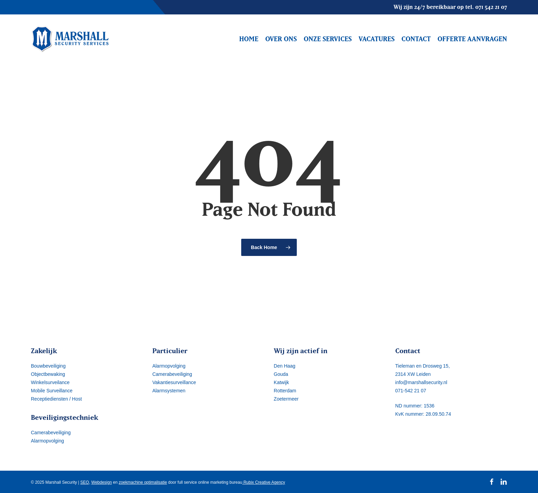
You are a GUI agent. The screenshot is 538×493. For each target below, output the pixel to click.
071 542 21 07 (491, 7)
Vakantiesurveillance (174, 382)
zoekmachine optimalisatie (143, 482)
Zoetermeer (286, 399)
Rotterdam (285, 390)
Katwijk (281, 382)
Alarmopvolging (47, 441)
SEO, (85, 482)
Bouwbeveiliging (48, 366)
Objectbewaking (48, 374)
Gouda (281, 374)
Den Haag (284, 366)
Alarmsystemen (168, 390)
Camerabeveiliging (51, 432)
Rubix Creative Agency (263, 482)
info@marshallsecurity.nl (421, 382)
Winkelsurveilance (50, 382)
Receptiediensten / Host (56, 399)
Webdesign (101, 482)
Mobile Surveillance (51, 390)
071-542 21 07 (410, 390)
